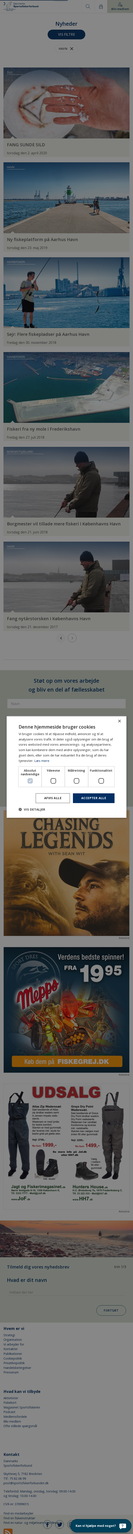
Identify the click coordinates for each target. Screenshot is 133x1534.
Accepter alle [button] (93, 798)
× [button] (119, 721)
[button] (32, 809)
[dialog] (66, 767)
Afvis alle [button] (53, 798)
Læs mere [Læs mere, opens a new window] (41, 760)
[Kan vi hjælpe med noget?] (100, 1525)
